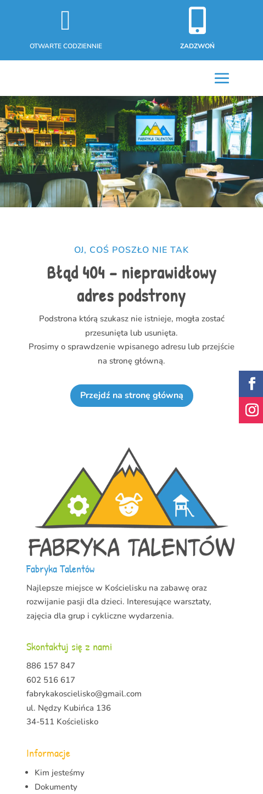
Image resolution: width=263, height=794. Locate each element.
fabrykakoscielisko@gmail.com (84, 693)
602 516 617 (50, 679)
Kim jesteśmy (60, 772)
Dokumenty (56, 786)
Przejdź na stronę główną (131, 395)
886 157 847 (50, 665)
